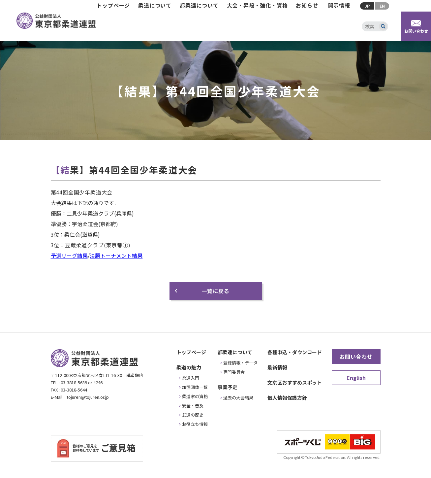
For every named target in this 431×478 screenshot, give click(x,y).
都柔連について (199, 5)
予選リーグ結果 (69, 255)
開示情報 (339, 5)
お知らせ (307, 5)
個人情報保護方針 (287, 397)
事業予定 (227, 387)
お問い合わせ (356, 356)
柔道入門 (190, 378)
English (356, 378)
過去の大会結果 (238, 397)
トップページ (113, 5)
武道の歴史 (192, 415)
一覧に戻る (216, 291)
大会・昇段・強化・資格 (257, 5)
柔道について (154, 5)
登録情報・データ (240, 362)
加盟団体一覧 (195, 387)
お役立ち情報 (195, 424)
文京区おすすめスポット (294, 382)
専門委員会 (234, 372)
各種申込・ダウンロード (294, 352)
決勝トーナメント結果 (116, 255)
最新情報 (277, 367)
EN (382, 6)
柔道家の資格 (195, 396)
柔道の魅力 (188, 367)
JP (367, 6)
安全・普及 (192, 405)
